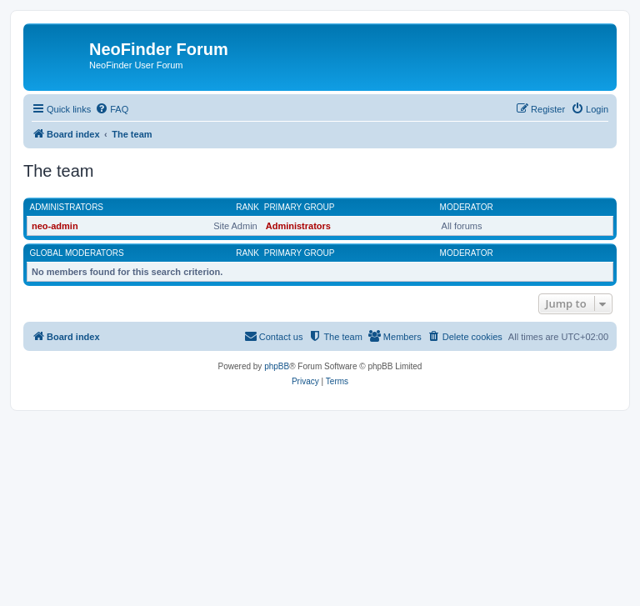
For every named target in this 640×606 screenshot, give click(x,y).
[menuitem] (111, 109)
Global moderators (77, 253)
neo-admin (55, 226)
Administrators (67, 207)
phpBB (276, 366)
